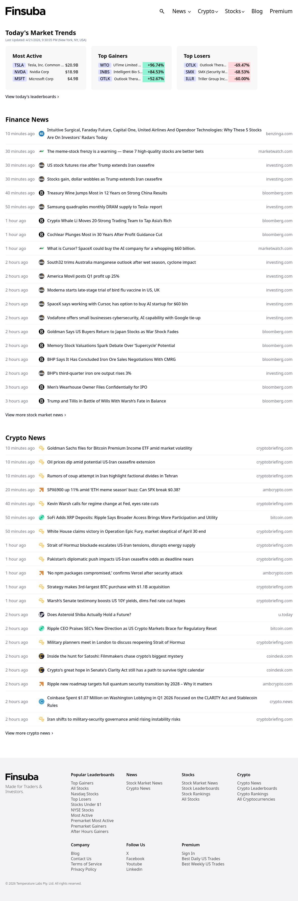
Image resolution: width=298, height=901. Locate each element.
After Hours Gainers (90, 831)
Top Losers (81, 799)
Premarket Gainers (89, 826)
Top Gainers (82, 783)
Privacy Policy (83, 869)
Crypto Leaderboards (257, 788)
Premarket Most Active (92, 820)
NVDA (20, 72)
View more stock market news (37, 415)
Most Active (82, 815)
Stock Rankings (196, 794)
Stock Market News (144, 783)
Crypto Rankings (252, 794)
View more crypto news (30, 733)
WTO (104, 65)
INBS (105, 72)
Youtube (134, 864)
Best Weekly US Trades (203, 864)
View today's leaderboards (33, 96)
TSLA (19, 65)
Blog (257, 11)
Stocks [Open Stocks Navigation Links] (234, 11)
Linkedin (134, 869)
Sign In (188, 853)
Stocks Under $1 (86, 804)
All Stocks (80, 788)
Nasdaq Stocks (85, 794)
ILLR (190, 78)
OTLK (105, 78)
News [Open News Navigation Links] (181, 11)
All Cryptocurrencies (256, 799)
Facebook (135, 858)
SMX (190, 72)
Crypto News (138, 788)
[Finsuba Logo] (26, 11)
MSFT (20, 78)
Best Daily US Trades (201, 858)
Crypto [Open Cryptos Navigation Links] (208, 11)
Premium (281, 11)
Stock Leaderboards (200, 788)
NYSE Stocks (82, 810)
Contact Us (81, 858)
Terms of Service (86, 864)
